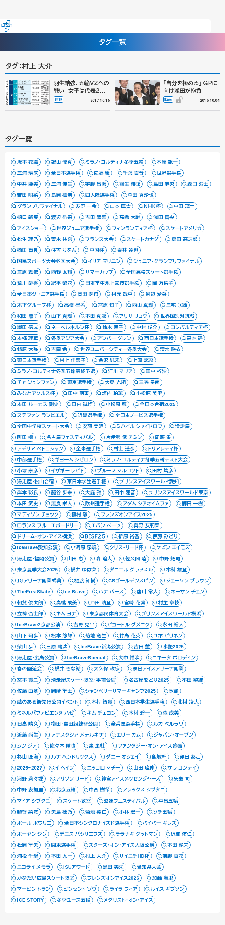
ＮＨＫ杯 (152, 206)
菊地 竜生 (96, 635)
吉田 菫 (142, 646)
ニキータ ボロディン (174, 657)
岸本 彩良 (27, 492)
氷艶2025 (173, 646)
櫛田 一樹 (192, 503)
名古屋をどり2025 (149, 680)
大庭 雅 (93, 492)
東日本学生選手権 (86, 481)
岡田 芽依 (88, 294)
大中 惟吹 (129, 657)
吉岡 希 (59, 349)
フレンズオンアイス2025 (126, 514)
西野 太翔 (61, 272)
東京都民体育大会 (109, 613)
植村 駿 (80, 514)
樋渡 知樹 (85, 580)
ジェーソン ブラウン (187, 580)
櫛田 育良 (27, 250)
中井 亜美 (27, 184)
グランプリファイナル (40, 206)
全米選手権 (88, 448)
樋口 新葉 (27, 217)
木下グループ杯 (34, 305)
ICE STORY (30, 900)
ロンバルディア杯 (189, 327)
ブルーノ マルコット (118, 470)
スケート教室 (77, 801)
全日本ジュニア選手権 (40, 294)
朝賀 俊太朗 (30, 602)
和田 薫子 (27, 316)
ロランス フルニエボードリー (48, 525)
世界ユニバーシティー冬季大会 (113, 349)
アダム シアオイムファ (146, 503)
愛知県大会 (149, 867)
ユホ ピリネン (167, 635)
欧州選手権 (97, 503)
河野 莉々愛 (30, 779)
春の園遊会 (29, 668)
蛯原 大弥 (27, 349)
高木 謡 (195, 338)
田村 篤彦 (163, 470)
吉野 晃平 (84, 624)
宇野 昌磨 (96, 184)
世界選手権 (169, 173)
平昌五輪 (168, 801)
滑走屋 (182, 426)
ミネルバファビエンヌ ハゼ (45, 713)
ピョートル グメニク (128, 624)
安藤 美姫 (93, 426)
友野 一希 (86, 206)
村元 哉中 (122, 294)
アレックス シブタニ (144, 790)
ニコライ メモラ (33, 867)
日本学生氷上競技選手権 (112, 283)
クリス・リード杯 (127, 547)
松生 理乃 (27, 239)
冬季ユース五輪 (74, 900)
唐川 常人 (147, 591)
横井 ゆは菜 (84, 570)
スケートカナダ (143, 239)
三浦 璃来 (27, 173)
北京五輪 (66, 790)
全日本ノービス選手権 (139, 415)
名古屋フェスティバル (69, 437)
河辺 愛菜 (156, 294)
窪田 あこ (190, 757)
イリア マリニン (104, 261)
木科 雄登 (176, 570)
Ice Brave (74, 591)
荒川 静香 (27, 283)
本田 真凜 (96, 316)
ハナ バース (111, 591)
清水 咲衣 (170, 349)
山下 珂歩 (27, 635)
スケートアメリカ (184, 228)
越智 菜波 (27, 812)
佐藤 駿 (102, 173)
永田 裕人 (173, 624)
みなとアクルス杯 (36, 393)
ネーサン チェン (187, 591)
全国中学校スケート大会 (43, 426)
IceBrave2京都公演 (38, 624)
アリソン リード (72, 779)
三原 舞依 (27, 272)
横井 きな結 (68, 668)
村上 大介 (96, 856)
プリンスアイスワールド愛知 (149, 481)
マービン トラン (33, 889)
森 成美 (171, 713)
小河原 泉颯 (84, 547)
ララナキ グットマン (136, 834)
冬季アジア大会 (67, 338)
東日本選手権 (32, 360)
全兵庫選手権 (125, 724)
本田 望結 (192, 680)
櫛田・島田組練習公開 (74, 724)
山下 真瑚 (61, 316)
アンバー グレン (114, 338)
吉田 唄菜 (27, 195)
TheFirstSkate (33, 591)
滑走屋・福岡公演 (35, 559)
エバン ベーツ (106, 525)
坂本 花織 (27, 162)
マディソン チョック (38, 514)
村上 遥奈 (124, 448)
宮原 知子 (108, 305)
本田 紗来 (178, 845)
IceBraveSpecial (86, 657)
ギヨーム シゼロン (74, 459)
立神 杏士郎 (30, 613)
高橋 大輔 (130, 217)
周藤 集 (163, 437)
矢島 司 (182, 779)
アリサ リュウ (133, 316)
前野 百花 (173, 856)
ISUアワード (76, 867)
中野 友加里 (30, 790)
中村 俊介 (147, 327)
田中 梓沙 (156, 371)
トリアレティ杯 (163, 448)
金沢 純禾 (109, 360)
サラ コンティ (181, 768)
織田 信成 (27, 327)
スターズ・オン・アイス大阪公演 (121, 845)
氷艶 (174, 691)
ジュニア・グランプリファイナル (166, 261)
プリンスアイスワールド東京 (178, 492)
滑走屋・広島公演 (35, 657)
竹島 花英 (130, 635)
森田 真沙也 (141, 195)
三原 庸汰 (57, 646)
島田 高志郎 (184, 239)
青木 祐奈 (61, 239)
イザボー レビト (67, 470)
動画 (168, 99)
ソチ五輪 (162, 812)
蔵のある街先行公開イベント (48, 702)
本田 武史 (27, 503)
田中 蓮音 (124, 492)
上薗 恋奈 (143, 360)
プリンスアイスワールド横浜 (171, 613)
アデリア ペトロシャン (40, 448)
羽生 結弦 (130, 184)
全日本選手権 (66, 173)
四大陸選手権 (100, 195)
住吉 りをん (63, 250)
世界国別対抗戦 (177, 316)
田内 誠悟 (82, 404)
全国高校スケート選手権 (152, 272)
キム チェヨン (101, 713)
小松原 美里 (149, 393)
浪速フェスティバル (124, 801)
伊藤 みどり (165, 536)
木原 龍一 (167, 162)
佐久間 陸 (135, 559)
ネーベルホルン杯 (70, 327)
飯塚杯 (159, 757)
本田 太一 (61, 856)
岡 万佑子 (163, 283)
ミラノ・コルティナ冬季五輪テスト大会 (147, 459)
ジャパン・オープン (173, 735)
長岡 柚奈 (61, 195)
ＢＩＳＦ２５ (95, 536)
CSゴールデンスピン (130, 580)
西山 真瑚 (142, 305)
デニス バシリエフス (81, 834)
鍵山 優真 (61, 162)
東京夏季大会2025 (37, 570)
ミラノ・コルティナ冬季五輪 (114, 162)
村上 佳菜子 (73, 360)
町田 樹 (25, 437)
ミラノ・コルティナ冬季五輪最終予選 (56, 371)
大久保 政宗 (107, 668)
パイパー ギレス (160, 823)
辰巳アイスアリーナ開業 (158, 668)
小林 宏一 (130, 812)
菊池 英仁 (96, 812)
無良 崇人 (61, 503)
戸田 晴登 (100, 602)
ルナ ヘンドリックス (72, 757)
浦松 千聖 (27, 856)
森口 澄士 (198, 184)
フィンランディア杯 (132, 228)
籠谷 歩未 (61, 492)
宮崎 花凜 (134, 602)
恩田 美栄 (113, 867)
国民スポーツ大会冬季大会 (46, 261)
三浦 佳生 (61, 184)
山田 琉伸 (144, 768)
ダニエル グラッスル (131, 570)
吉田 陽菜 (96, 217)
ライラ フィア (123, 889)
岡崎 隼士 (61, 691)
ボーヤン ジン (32, 834)
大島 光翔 (115, 382)
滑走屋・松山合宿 (35, 481)
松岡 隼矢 (27, 845)
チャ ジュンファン (35, 382)
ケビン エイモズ (173, 547)
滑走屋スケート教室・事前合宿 (83, 680)
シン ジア (27, 746)
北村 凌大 (188, 702)
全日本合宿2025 (157, 404)
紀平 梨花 (61, 283)
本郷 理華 (27, 338)
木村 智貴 (102, 702)
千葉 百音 (133, 173)
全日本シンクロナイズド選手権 (96, 823)
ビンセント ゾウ (80, 889)
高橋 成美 (67, 602)
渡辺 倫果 (61, 217)
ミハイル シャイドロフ (139, 426)
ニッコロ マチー (103, 768)
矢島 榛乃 (61, 812)
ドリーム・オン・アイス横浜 (44, 536)
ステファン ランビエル (41, 415)
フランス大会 (99, 239)
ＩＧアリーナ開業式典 (39, 580)
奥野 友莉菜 (147, 525)
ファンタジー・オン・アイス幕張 (150, 746)
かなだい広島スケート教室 (45, 878)
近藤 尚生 (27, 735)
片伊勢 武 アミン (124, 437)
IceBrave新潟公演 (100, 646)
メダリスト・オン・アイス (128, 900)
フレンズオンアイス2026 (113, 878)
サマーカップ (99, 272)
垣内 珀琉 (112, 393)
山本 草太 (120, 206)
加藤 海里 (162, 878)
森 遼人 (104, 559)
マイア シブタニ (33, 801)
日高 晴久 (27, 724)
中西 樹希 (99, 790)
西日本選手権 (159, 338)
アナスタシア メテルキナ (77, 735)
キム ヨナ (66, 613)
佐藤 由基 (27, 691)
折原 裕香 (129, 536)
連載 (58, 99)
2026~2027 (29, 768)
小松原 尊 (116, 404)
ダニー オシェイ (122, 757)
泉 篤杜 (97, 746)
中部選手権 (29, 459)
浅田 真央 (164, 217)
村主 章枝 (168, 602)
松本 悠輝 (61, 635)
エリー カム (129, 735)
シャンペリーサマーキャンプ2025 (120, 691)
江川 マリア (120, 371)
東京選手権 (79, 382)
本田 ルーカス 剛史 (38, 404)
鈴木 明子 (112, 327)
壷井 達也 (128, 250)
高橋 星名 (74, 305)
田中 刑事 (78, 393)
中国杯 (97, 250)
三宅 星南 (149, 382)
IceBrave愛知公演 (37, 547)
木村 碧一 (139, 713)
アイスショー (30, 228)
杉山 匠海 (27, 757)
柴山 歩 (25, 646)
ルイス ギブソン (167, 889)
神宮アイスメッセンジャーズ (131, 779)
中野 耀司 (169, 559)
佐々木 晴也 (63, 746)
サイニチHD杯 (134, 856)
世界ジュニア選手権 (78, 228)
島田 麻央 (164, 184)
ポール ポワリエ (34, 823)
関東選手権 (63, 845)
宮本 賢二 (27, 680)
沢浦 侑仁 (181, 834)
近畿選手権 (90, 415)
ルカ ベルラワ (168, 724)
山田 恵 (75, 559)
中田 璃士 (184, 206)
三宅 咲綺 (177, 305)
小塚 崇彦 (27, 470)
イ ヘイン (64, 768)
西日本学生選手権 (145, 702)
